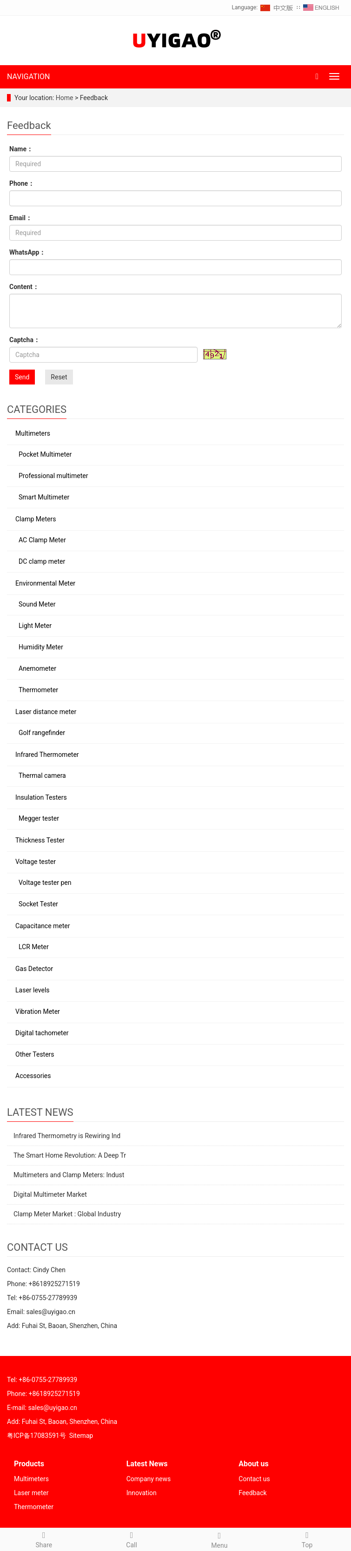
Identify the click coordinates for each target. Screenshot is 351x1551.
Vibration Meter (37, 1011)
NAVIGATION (28, 76)
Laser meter (31, 1493)
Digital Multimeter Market (50, 1194)
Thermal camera (42, 775)
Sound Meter (37, 604)
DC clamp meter (42, 561)
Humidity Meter (41, 647)
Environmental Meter (45, 583)
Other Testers (34, 1054)
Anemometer (37, 668)
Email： (20, 218)
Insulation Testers (41, 797)
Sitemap (81, 1435)
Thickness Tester (40, 840)
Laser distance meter (45, 711)
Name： (21, 149)
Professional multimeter (53, 475)
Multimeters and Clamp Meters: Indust (68, 1175)
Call (132, 1538)
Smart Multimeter (44, 497)
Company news (148, 1479)
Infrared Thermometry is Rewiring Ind (66, 1136)
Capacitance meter (42, 926)
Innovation (141, 1493)
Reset (59, 377)
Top (307, 1538)
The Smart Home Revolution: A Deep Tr (69, 1155)
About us (253, 1463)
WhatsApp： (27, 252)
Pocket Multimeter (45, 454)
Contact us (254, 1479)
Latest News (147, 1463)
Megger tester (39, 818)
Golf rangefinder (42, 732)
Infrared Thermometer (47, 754)
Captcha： (24, 340)
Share (44, 1538)
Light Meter (35, 625)
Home (64, 97)
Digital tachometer (42, 1033)
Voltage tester (35, 861)
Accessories (33, 1075)
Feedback (252, 1493)
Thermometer (38, 690)
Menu (220, 1539)
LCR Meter (34, 947)
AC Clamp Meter (42, 540)
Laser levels (32, 990)
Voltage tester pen (45, 882)
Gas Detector (34, 968)
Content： (24, 286)
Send (22, 377)
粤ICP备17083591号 (36, 1435)
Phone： (21, 183)
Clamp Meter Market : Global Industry (67, 1214)
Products (29, 1463)
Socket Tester (38, 904)
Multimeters (32, 433)
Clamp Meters (35, 519)
